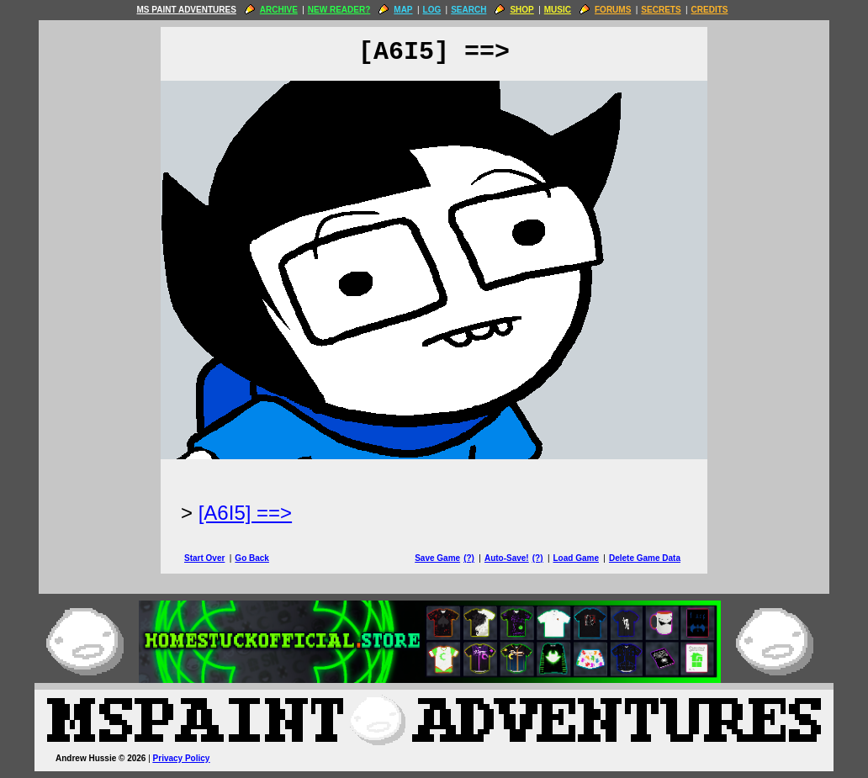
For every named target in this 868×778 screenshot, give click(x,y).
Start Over (204, 558)
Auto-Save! (506, 558)
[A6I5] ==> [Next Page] (245, 512)
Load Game (575, 558)
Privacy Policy (181, 758)
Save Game (437, 558)
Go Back (252, 558)
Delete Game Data (644, 558)
